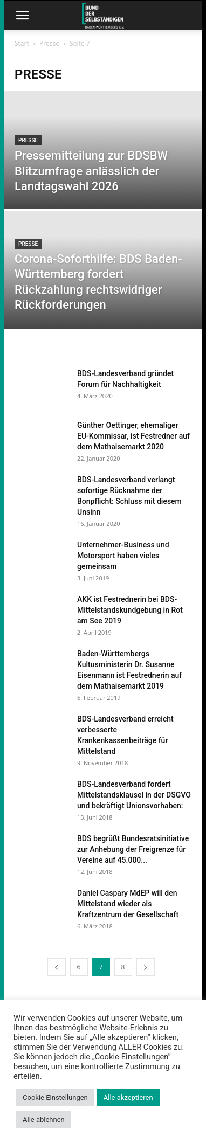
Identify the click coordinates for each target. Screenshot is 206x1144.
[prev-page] (56, 967)
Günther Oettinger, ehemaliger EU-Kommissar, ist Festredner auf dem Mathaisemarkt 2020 (133, 436)
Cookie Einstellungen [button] (55, 1097)
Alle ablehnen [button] (44, 1119)
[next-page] (145, 967)
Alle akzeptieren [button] (128, 1097)
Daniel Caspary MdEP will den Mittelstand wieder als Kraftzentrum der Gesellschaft (127, 904)
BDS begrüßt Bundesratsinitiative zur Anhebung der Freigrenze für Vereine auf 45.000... (133, 849)
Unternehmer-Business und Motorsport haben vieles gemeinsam (123, 555)
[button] (22, 15)
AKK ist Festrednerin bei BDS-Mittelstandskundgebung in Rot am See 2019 (130, 610)
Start (22, 43)
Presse (49, 43)
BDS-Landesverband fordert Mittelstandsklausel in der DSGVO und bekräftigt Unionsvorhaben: (134, 795)
